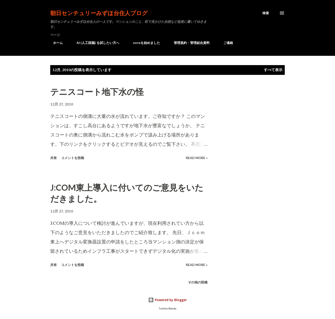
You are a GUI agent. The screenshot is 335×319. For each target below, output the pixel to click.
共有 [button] (53, 158)
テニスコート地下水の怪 (97, 91)
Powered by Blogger (167, 300)
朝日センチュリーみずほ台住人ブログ (99, 13)
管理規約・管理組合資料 (189, 43)
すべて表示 (273, 69)
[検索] (265, 13)
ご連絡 (225, 43)
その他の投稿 (198, 282)
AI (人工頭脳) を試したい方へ (95, 43)
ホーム (55, 43)
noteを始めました (143, 43)
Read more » (197, 158)
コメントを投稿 (72, 158)
